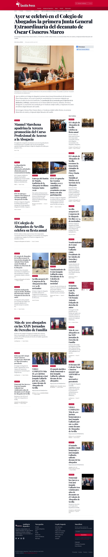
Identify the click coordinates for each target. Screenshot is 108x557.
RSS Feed (37, 538)
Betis (56, 8)
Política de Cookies (59, 532)
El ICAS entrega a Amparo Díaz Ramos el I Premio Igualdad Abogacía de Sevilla (22, 196)
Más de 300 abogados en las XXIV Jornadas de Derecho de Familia (74, 336)
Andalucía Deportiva (48, 8)
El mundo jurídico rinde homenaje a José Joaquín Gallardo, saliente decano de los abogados (58, 375)
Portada (39, 8)
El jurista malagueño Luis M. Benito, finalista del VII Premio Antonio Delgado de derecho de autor (22, 293)
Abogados (36, 11)
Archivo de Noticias (39, 536)
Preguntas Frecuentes (80, 544)
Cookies (80, 552)
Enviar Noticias (78, 546)
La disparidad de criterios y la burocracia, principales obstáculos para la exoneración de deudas (22, 169)
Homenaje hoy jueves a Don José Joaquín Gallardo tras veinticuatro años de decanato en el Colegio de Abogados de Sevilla (22, 389)
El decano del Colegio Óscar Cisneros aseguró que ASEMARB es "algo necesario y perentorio (22, 359)
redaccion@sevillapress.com (30, 553)
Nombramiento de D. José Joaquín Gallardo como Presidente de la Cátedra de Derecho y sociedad (58, 276)
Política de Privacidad (60, 530)
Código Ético (58, 528)
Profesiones (28, 11)
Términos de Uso (59, 534)
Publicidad (77, 542)
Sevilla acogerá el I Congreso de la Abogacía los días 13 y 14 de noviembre (40, 284)
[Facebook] (16, 538)
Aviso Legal (57, 536)
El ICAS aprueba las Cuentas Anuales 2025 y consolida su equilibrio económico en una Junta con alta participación (58, 186)
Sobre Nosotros (58, 527)
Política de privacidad (84, 539)
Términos (85, 552)
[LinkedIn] (23, 538)
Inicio (15, 11)
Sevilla (61, 8)
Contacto (57, 538)
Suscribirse (83, 534)
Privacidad (74, 552)
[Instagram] (21, 538)
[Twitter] (18, 538)
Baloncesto (68, 8)
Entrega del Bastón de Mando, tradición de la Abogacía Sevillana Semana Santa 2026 (40, 184)
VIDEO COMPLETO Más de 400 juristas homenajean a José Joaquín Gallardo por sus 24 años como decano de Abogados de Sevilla (40, 378)
